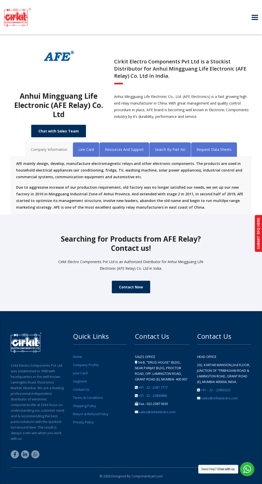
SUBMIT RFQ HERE (258, 233)
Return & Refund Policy (90, 414)
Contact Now (131, 287)
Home (77, 356)
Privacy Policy (83, 422)
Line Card (80, 373)
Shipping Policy (84, 405)
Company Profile (86, 365)
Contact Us (81, 389)
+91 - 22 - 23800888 (152, 395)
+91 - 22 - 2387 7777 (153, 387)
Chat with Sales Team (58, 131)
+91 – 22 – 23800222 (216, 390)
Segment (80, 381)
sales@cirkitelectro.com (157, 412)
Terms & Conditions (88, 397)
